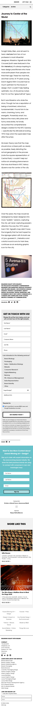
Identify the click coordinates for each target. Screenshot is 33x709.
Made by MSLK (24, 622)
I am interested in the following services (16, 355)
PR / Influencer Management (14, 378)
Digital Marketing (10, 372)
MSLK (7, 2)
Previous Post (16, 502)
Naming (7, 375)
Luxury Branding (5, 675)
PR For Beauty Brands (7, 684)
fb (9, 302)
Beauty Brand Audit (6, 660)
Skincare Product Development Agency (12, 682)
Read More (5, 561)
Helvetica (8, 66)
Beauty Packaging (6, 666)
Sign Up (16, 491)
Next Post (16, 512)
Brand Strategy (9, 358)
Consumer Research (11, 370)
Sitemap (3, 705)
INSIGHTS (16, 2)
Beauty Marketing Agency (8, 664)
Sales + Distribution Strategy (13, 364)
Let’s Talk (25, 2)
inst (17, 302)
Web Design (4, 688)
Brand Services (5, 668)
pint (14, 302)
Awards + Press (24, 611)
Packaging (8, 361)
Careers (3, 653)
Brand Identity (9, 383)
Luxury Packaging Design (8, 679)
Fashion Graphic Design (8, 671)
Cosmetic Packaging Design (9, 670)
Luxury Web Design (6, 681)
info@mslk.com (5, 646)
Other (6, 386)
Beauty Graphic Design (8, 662)
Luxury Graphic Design (7, 677)
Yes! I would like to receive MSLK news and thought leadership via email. (16, 407)
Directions (4, 651)
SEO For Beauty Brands (7, 686)
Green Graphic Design (7, 673)
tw (12, 302)
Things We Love (24, 628)
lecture (10, 54)
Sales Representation (11, 381)
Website (7, 367)
